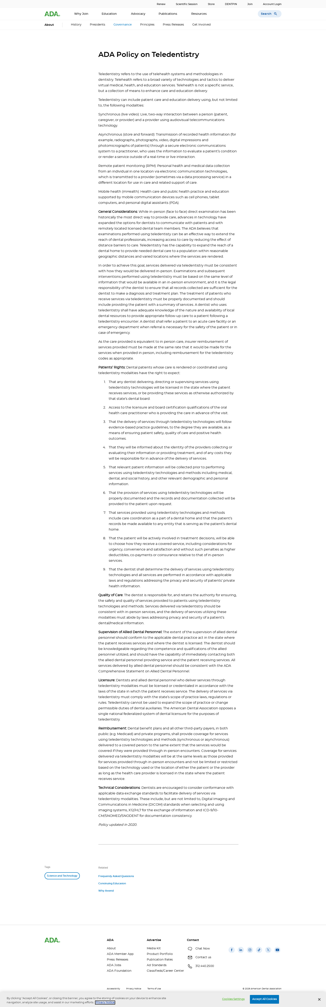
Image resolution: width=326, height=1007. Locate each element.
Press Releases (173, 24)
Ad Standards (157, 965)
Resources (199, 13)
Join (250, 4)
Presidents (97, 24)
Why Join (81, 13)
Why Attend (106, 891)
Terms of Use (154, 989)
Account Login (272, 4)
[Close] (319, 999)
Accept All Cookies (264, 999)
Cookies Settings (233, 999)
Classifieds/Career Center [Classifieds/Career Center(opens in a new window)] (163, 970)
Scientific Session (187, 4)
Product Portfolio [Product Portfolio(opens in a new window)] (160, 954)
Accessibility (113, 989)
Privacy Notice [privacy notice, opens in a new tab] (105, 1002)
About (111, 948)
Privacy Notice (133, 989)
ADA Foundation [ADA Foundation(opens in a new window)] (119, 970)
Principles (147, 24)
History (76, 24)
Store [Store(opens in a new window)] (211, 4)
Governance (123, 24)
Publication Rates (160, 959)
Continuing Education (112, 883)
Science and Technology (62, 876)
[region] (163, 999)
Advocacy (138, 13)
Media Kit (154, 948)
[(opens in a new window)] (231, 953)
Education (110, 13)
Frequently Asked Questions (116, 876)
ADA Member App (120, 954)
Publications (168, 13)
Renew (161, 4)
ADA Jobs (114, 965)
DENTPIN (231, 4)
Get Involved (201, 24)
